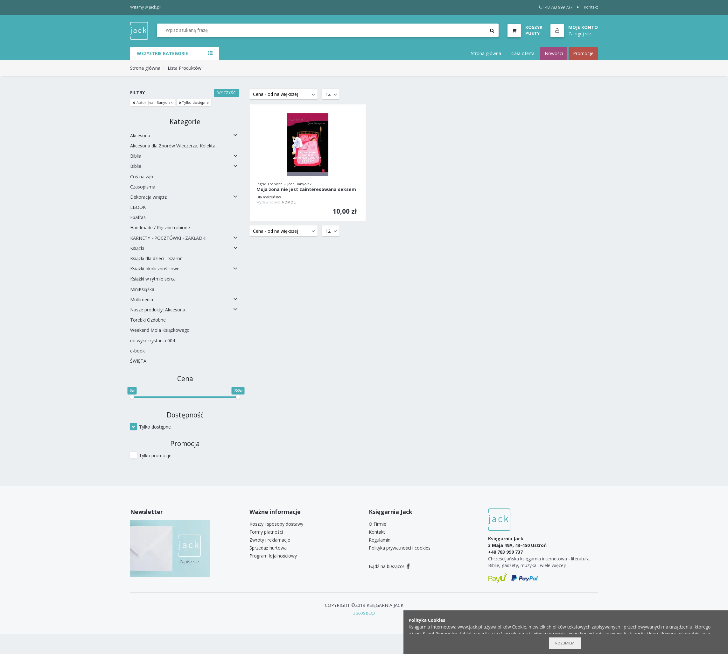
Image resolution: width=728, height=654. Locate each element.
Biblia (135, 156)
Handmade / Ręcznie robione (160, 227)
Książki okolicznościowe (154, 269)
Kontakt (591, 7)
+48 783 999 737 (556, 7)
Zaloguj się (579, 34)
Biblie (135, 166)
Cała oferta (523, 53)
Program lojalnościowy (273, 556)
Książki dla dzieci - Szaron (156, 258)
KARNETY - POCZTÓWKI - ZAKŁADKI (168, 238)
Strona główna (486, 53)
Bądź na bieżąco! (389, 566)
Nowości (554, 53)
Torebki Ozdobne (148, 320)
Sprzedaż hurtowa (268, 548)
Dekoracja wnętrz (148, 197)
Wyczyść (226, 92)
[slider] (132, 397)
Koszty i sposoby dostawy (276, 524)
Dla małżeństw (268, 197)
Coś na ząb (141, 177)
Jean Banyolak (154, 102)
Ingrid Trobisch (269, 183)
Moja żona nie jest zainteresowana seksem (306, 189)
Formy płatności (266, 532)
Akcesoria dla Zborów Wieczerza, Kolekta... (174, 146)
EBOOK (138, 207)
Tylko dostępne (195, 102)
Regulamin (379, 540)
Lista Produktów (184, 68)
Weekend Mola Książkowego (160, 330)
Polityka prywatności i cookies (399, 548)
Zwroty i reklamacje (269, 540)
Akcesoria (140, 135)
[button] (574, 31)
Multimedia (141, 299)
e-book (137, 351)
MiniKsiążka (142, 289)
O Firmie (377, 524)
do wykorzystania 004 (152, 341)
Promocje (583, 53)
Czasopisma (142, 187)
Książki (137, 248)
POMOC (289, 202)
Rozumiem (564, 643)
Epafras (138, 217)
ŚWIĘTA (138, 361)
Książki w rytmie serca (153, 279)
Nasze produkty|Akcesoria (157, 310)
